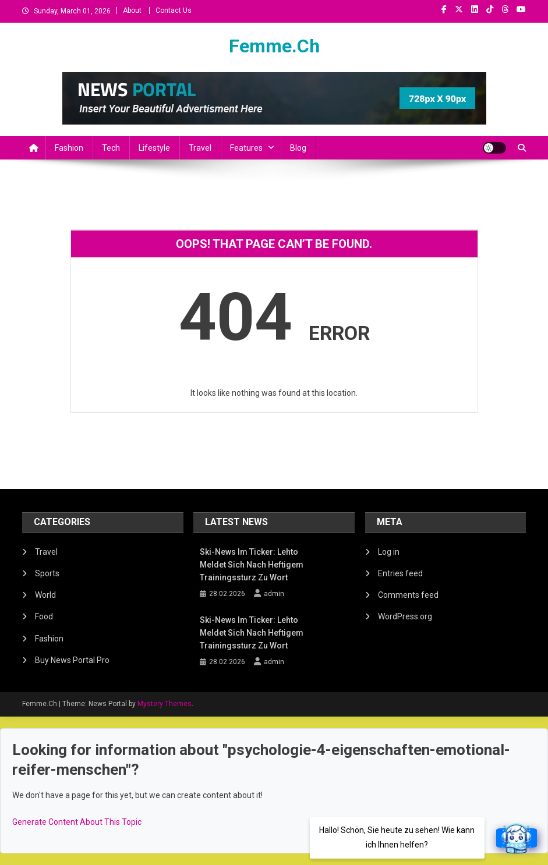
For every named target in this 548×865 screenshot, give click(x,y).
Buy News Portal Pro (72, 660)
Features (246, 148)
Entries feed (400, 573)
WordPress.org (405, 616)
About (132, 10)
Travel (200, 148)
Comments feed (408, 595)
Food (44, 616)
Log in (388, 551)
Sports (47, 573)
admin (274, 594)
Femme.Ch (274, 46)
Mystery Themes (164, 704)
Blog (298, 148)
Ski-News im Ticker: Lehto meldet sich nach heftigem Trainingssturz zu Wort (251, 564)
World (45, 595)
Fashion (69, 148)
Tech (111, 148)
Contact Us (173, 10)
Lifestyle (154, 148)
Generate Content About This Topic (77, 822)
